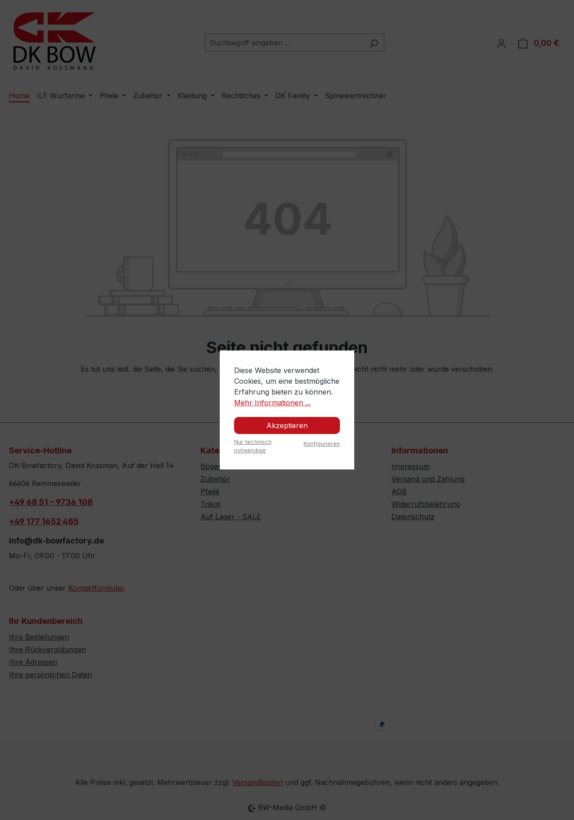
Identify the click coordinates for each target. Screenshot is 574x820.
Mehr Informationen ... (272, 402)
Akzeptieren (287, 425)
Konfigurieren (322, 443)
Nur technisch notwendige (253, 446)
